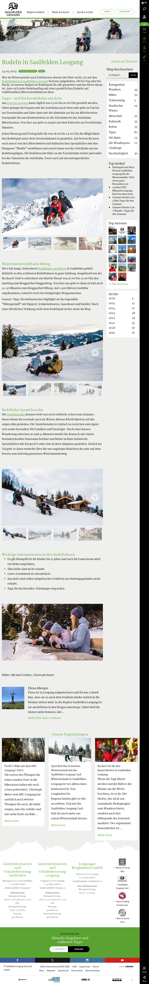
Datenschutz (77, 970)
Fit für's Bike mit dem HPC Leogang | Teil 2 (20, 768)
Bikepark (51, 970)
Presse (96, 966)
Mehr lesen (11, 821)
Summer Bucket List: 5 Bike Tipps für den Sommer (123, 201)
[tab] (144, 2)
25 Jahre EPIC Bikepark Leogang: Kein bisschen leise (122, 191)
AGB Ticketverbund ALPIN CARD (55, 966)
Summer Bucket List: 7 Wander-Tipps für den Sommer (123, 211)
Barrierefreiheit (93, 970)
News (41, 970)
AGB (74, 966)
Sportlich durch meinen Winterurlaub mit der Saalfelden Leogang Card (66, 770)
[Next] (95, 207)
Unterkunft (124, 11)
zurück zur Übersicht (124, 62)
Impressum (84, 966)
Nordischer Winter (27, 71)
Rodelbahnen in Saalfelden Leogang (25, 81)
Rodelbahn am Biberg (52, 269)
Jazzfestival (63, 970)
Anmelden (78, 949)
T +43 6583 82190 (86, 877)
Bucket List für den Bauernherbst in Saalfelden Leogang (114, 770)
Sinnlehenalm (16, 415)
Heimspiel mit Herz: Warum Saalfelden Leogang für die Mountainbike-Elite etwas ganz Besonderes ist (123, 176)
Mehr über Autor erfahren (44, 718)
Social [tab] (144, 970)
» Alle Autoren (118, 284)
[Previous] (10, 207)
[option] (52, 206)
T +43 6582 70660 (17, 884)
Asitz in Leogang (17, 103)
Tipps (41, 71)
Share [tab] (144, 979)
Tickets (107, 11)
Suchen (133, 75)
